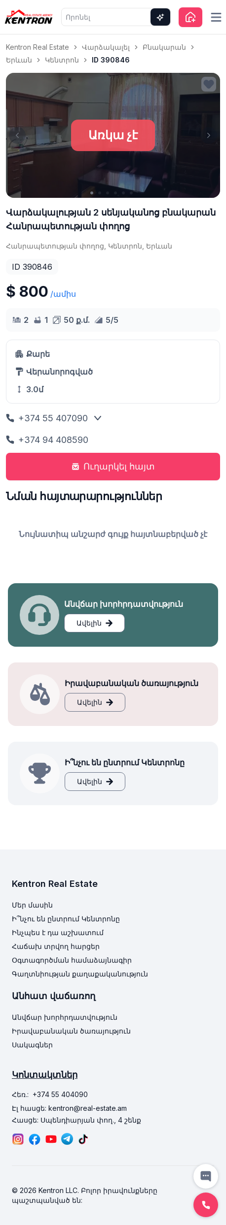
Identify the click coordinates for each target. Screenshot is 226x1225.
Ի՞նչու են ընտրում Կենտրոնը (66, 918)
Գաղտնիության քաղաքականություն (80, 974)
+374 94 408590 (47, 440)
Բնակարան (164, 47)
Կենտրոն (62, 60)
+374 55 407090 (47, 418)
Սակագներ (32, 1044)
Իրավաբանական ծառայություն (71, 1031)
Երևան (19, 60)
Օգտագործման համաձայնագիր (72, 960)
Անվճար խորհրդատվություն (64, 1017)
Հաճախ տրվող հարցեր (56, 946)
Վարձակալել (106, 47)
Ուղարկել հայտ (113, 466)
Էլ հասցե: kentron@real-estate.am (69, 1108)
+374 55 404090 (60, 1094)
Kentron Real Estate (37, 47)
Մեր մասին (32, 905)
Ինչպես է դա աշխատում (58, 932)
